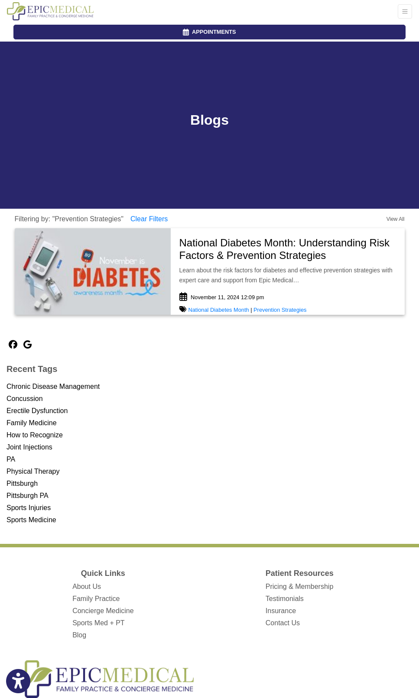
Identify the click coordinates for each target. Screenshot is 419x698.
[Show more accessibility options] (18, 682)
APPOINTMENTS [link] (209, 32)
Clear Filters (149, 219)
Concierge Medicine (102, 610)
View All (396, 219)
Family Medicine (31, 423)
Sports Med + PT (98, 623)
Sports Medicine (31, 520)
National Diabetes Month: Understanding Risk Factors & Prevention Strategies (284, 249)
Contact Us (283, 623)
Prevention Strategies (279, 310)
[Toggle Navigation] (405, 11)
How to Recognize (34, 435)
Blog (79, 635)
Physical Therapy (32, 471)
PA (10, 459)
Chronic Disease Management (53, 386)
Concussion (24, 398)
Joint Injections (29, 447)
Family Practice (96, 598)
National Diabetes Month (218, 310)
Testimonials (285, 598)
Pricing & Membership (300, 586)
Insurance (281, 610)
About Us (86, 586)
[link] (287, 249)
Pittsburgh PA (27, 495)
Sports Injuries (28, 507)
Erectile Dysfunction (37, 410)
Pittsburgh (22, 483)
